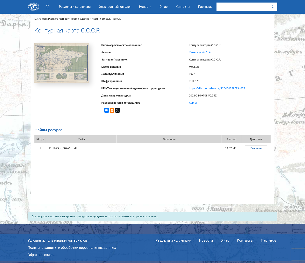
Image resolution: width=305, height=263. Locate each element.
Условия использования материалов (57, 240)
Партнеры (269, 240)
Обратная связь (40, 255)
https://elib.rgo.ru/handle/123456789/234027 (217, 88)
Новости (206, 240)
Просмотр (256, 148)
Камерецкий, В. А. (200, 52)
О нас (224, 240)
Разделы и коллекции (173, 240)
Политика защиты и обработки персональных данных (72, 247)
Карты (116, 19)
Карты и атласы (101, 19)
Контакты (245, 240)
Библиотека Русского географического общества (61, 19)
